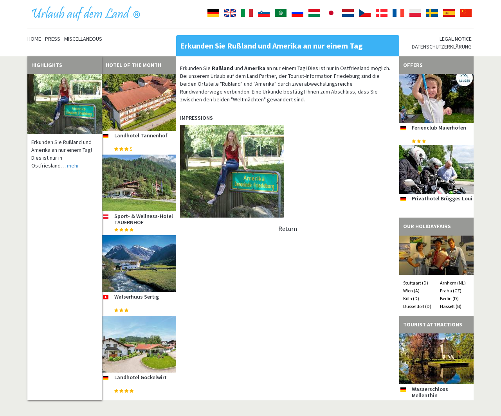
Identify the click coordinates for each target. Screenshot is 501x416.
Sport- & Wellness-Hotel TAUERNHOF (143, 219)
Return (287, 228)
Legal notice (456, 38)
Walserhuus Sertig (136, 296)
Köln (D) (411, 298)
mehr (73, 165)
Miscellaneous (83, 38)
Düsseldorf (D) (417, 306)
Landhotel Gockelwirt (140, 377)
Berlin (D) (449, 298)
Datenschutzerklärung (442, 46)
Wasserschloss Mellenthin (430, 391)
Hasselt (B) (450, 306)
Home (34, 38)
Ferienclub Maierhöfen (439, 127)
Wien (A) (411, 291)
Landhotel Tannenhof (141, 135)
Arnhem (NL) (453, 283)
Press (52, 38)
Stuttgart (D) (415, 283)
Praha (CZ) (450, 291)
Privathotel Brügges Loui (442, 198)
